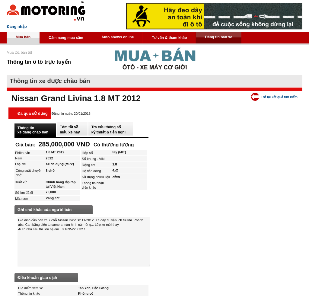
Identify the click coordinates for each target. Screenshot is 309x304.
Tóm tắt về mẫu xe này (70, 129)
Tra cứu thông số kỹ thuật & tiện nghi (108, 129)
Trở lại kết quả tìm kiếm (279, 97)
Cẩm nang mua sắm (66, 38)
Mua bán (23, 37)
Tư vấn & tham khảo (169, 38)
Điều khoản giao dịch (37, 277)
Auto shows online (117, 37)
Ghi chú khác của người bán (45, 209)
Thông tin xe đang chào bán (33, 130)
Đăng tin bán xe (218, 37)
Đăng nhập (17, 26)
